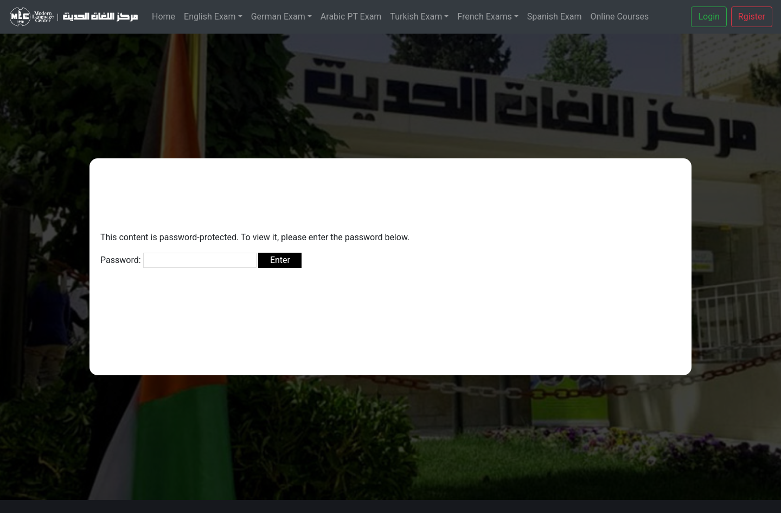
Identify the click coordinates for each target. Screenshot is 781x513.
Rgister (751, 16)
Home (163, 16)
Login (708, 16)
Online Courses (620, 16)
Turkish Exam (416, 16)
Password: (178, 260)
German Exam (278, 16)
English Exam (210, 16)
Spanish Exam (554, 16)
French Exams (484, 16)
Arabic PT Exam (351, 16)
